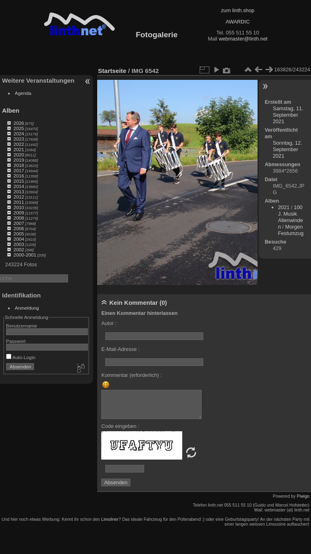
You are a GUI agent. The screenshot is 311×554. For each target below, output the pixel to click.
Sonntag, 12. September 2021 (287, 149)
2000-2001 (24, 254)
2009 (18, 212)
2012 (18, 196)
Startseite (112, 70)
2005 (18, 233)
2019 (18, 160)
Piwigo (303, 496)
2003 (18, 244)
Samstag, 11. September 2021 (288, 114)
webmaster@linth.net (243, 39)
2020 (18, 154)
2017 (18, 170)
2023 (18, 138)
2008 (18, 217)
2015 (18, 181)
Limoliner (110, 519)
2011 (18, 202)
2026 (18, 123)
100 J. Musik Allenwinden (290, 217)
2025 (18, 128)
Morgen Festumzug (290, 230)
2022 (18, 144)
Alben (10, 110)
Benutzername (21, 325)
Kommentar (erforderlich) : (131, 375)
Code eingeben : (120, 426)
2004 (18, 239)
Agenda (23, 93)
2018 (18, 165)
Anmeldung (27, 307)
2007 (18, 223)
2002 (18, 249)
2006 (18, 228)
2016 (18, 175)
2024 (18, 133)
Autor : (109, 323)
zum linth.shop (238, 10)
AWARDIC (237, 22)
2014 (18, 186)
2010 (18, 207)
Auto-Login (21, 357)
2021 (18, 149)
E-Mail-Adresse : (120, 349)
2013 (18, 191)
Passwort (16, 341)
